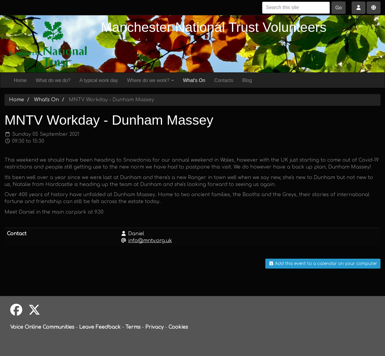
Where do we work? (150, 80)
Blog (247, 80)
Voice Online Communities (42, 327)
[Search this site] (296, 8)
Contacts (223, 80)
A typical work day (98, 80)
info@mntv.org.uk (150, 240)
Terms (132, 327)
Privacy (154, 327)
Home (20, 80)
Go (338, 7)
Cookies (178, 327)
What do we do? (53, 80)
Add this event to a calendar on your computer (323, 263)
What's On (194, 80)
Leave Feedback (100, 327)
